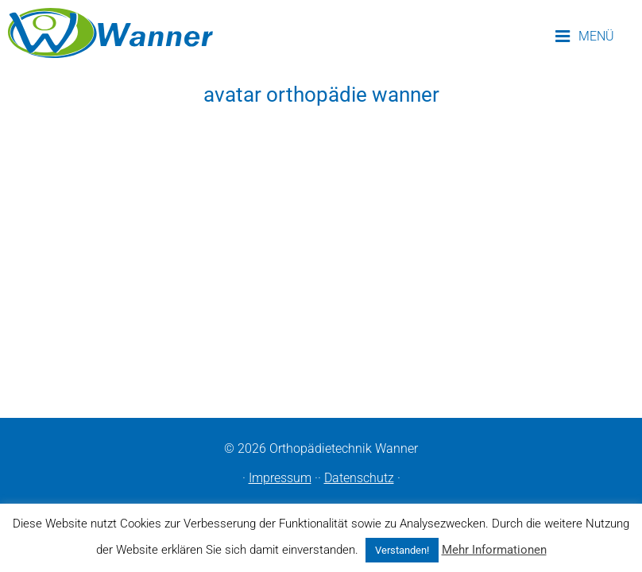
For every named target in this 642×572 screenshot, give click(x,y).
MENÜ (584, 36)
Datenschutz (359, 477)
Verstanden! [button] (402, 550)
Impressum (280, 477)
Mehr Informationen (494, 550)
